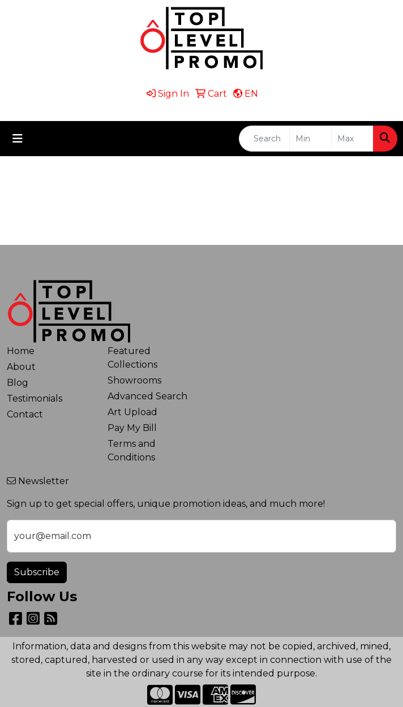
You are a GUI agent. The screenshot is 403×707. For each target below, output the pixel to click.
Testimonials (34, 398)
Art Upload (132, 412)
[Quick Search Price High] (352, 139)
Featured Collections (132, 358)
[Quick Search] (264, 139)
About (21, 366)
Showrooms (134, 380)
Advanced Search (147, 396)
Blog (17, 382)
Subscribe (36, 572)
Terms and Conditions (132, 450)
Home (21, 351)
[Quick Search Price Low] (310, 139)
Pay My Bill (132, 428)
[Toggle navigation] (17, 138)
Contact (25, 414)
